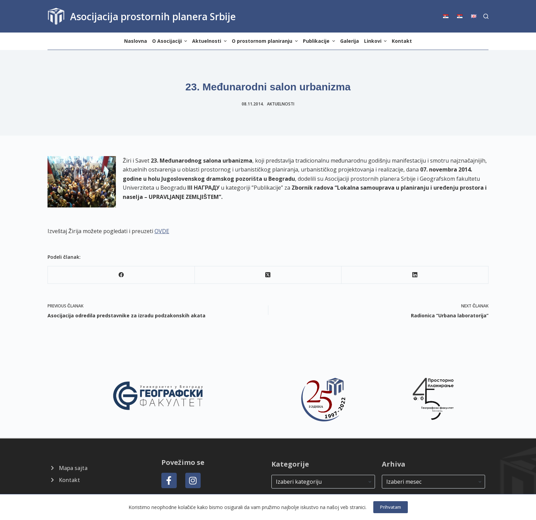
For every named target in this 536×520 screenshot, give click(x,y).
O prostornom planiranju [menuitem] (265, 41)
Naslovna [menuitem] (135, 41)
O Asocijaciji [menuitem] (170, 41)
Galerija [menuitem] (349, 41)
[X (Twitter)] (268, 275)
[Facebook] (121, 275)
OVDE (162, 231)
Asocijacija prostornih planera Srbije (153, 16)
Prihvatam (390, 507)
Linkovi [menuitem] (376, 41)
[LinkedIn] (414, 275)
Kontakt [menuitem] (402, 41)
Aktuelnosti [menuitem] (210, 41)
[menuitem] (448, 16)
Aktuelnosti (280, 104)
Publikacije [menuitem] (320, 41)
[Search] (485, 16)
